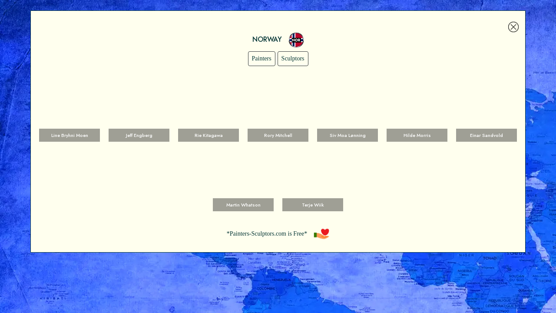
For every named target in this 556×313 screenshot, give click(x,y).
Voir (69, 111)
